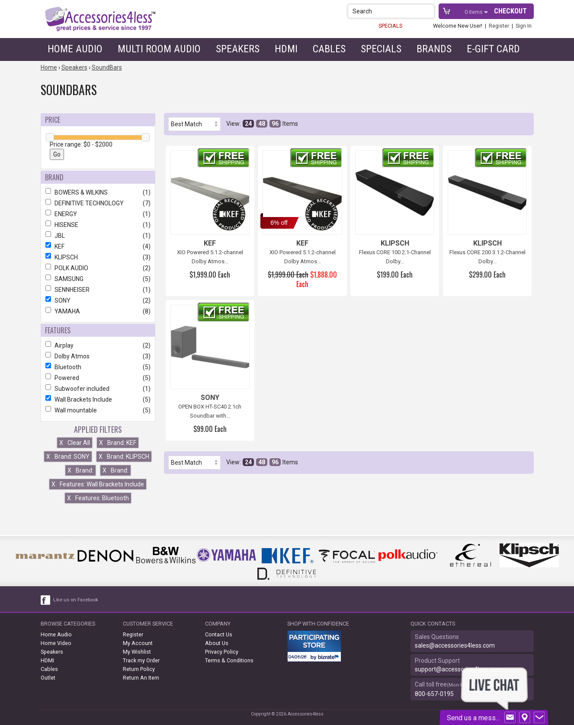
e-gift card (493, 49)
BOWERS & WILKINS (98, 192)
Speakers (238, 49)
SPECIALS (390, 25)
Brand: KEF (117, 442)
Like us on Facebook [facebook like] (75, 600)
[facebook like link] (46, 600)
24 (248, 123)
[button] (428, 11)
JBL (98, 235)
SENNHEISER (98, 289)
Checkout (510, 11)
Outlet (48, 677)
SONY (98, 300)
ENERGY (98, 214)
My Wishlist (137, 651)
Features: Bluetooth (98, 498)
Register (499, 25)
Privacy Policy (221, 651)
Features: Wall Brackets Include (97, 484)
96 (275, 123)
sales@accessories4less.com (455, 645)
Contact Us (218, 634)
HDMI (286, 49)
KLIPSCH (98, 257)
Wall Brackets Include (98, 399)
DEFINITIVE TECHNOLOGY (98, 203)
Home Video (56, 643)
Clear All (74, 442)
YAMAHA (98, 311)
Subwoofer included (98, 388)
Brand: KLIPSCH (124, 456)
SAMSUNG (98, 279)
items (474, 12)
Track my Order (141, 660)
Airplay (98, 345)
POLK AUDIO (98, 268)
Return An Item (141, 677)
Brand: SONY (68, 456)
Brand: (80, 470)
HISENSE (98, 224)
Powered (98, 378)
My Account (138, 643)
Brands (434, 49)
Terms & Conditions (229, 660)
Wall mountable (98, 410)
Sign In (524, 25)
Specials (381, 49)
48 (261, 123)
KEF (98, 246)
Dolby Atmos (98, 356)
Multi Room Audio (159, 49)
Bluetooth (98, 367)
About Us (216, 643)
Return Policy (139, 669)
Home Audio (75, 49)
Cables (329, 49)
